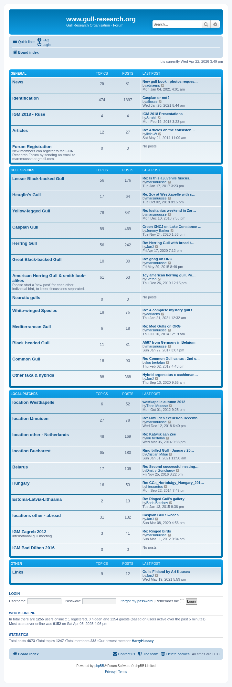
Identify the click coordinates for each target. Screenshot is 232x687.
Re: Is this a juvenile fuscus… (167, 178)
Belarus (20, 467)
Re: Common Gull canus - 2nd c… (171, 358)
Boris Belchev (157, 503)
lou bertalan (155, 362)
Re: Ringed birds (156, 531)
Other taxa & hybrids (33, 375)
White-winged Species (34, 310)
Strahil (151, 118)
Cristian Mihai (157, 454)
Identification (25, 98)
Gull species (22, 170)
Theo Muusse (157, 406)
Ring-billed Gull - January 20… (168, 450)
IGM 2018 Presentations (162, 114)
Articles (20, 130)
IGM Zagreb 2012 (29, 531)
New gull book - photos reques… (170, 81)
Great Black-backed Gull (36, 259)
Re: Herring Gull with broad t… (168, 243)
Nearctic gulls (26, 297)
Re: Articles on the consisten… (168, 130)
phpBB (99, 666)
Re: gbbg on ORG (157, 259)
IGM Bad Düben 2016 (33, 547)
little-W (151, 134)
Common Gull (26, 359)
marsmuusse (156, 182)
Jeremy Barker (158, 230)
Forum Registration (32, 146)
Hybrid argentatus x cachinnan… (170, 375)
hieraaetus (154, 486)
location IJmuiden (30, 418)
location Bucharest (31, 450)
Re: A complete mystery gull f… (169, 310)
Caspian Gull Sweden (160, 515)
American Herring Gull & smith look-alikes (49, 278)
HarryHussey (143, 641)
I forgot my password (136, 601)
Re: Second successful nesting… (170, 466)
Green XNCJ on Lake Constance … (171, 227)
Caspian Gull (25, 227)
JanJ (150, 247)
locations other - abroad (36, 515)
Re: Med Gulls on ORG (161, 326)
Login (14, 594)
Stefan (151, 279)
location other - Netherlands (40, 434)
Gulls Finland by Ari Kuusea (166, 572)
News (17, 82)
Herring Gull (24, 243)
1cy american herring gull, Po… (168, 275)
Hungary (21, 483)
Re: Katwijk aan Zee (159, 434)
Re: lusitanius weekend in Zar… (169, 210)
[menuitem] (43, 40)
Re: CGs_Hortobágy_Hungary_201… (173, 483)
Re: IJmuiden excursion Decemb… (171, 418)
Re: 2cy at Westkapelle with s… (168, 194)
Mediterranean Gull (31, 326)
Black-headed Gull (30, 342)
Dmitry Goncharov (160, 470)
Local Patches (24, 394)
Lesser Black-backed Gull (38, 178)
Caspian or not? (156, 98)
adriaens (153, 85)
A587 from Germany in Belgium (168, 342)
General (18, 73)
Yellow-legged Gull (31, 211)
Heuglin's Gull (26, 194)
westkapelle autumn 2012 (163, 402)
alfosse (152, 101)
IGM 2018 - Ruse (28, 114)
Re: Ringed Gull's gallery (163, 499)
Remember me (169, 601)
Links (17, 572)
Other (16, 563)
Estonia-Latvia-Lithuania (37, 499)
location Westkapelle (33, 402)
